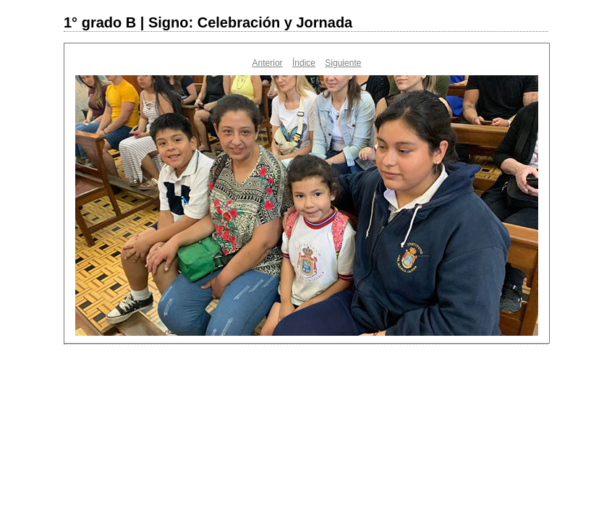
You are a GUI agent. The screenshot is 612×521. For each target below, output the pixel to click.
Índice (303, 63)
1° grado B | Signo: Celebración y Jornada (208, 22)
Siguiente (343, 63)
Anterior (267, 63)
